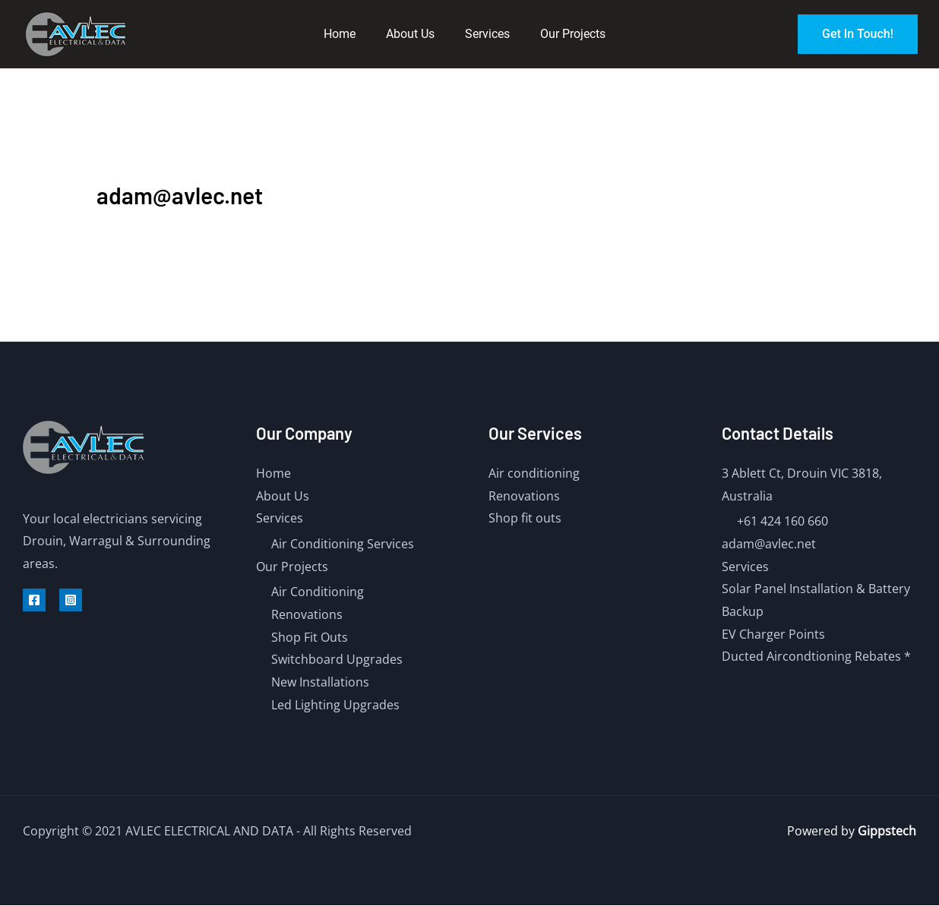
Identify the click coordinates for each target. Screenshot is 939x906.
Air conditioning (534, 473)
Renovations (307, 614)
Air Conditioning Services (342, 543)
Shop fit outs (524, 518)
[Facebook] (34, 600)
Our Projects (572, 34)
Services (487, 34)
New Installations (320, 682)
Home (340, 34)
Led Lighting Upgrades (335, 704)
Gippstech (887, 831)
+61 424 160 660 (782, 521)
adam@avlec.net (769, 543)
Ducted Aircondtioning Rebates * (816, 657)
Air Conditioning (317, 591)
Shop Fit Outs (309, 637)
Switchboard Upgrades (337, 660)
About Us (410, 34)
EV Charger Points (773, 634)
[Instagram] (70, 600)
